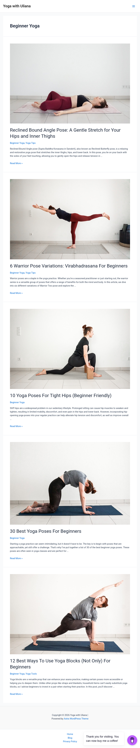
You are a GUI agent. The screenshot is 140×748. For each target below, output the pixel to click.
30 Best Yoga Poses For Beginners (45, 531)
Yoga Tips (31, 143)
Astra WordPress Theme (76, 718)
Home (70, 734)
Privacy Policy (70, 741)
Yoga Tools (31, 673)
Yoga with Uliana (17, 6)
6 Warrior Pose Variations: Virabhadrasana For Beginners (69, 266)
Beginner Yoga (17, 143)
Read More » (16, 163)
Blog (70, 737)
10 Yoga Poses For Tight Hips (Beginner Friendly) (60, 395)
